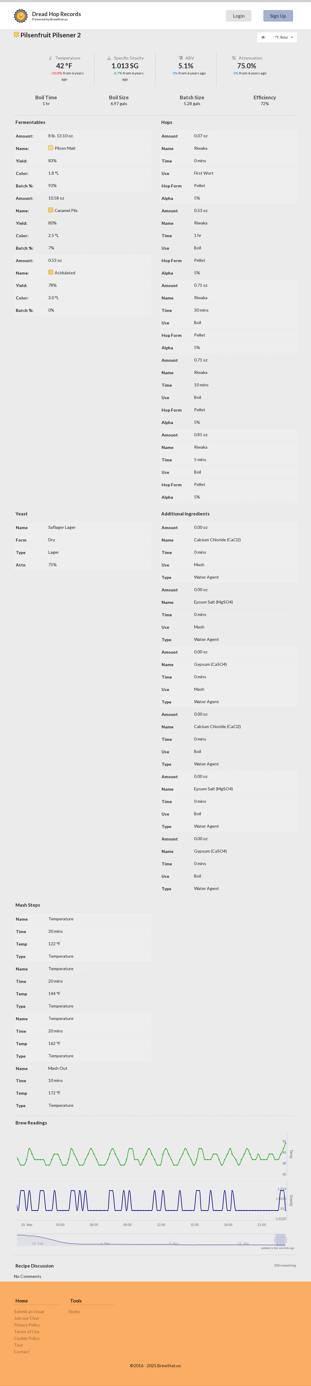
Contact (22, 1351)
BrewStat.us (59, 19)
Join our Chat (26, 1318)
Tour (18, 1344)
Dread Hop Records (56, 14)
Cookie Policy (26, 1338)
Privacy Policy (27, 1324)
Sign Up (278, 16)
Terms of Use (26, 1331)
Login (239, 16)
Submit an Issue (29, 1311)
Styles (74, 1311)
